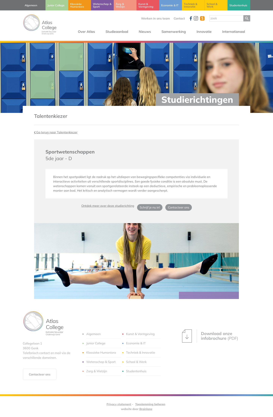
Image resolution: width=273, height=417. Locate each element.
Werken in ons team (155, 18)
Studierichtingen (197, 99)
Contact (179, 18)
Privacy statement (119, 404)
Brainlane (145, 409)
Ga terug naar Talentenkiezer (56, 132)
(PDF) (210, 336)
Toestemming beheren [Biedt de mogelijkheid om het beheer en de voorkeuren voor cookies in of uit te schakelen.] (150, 404)
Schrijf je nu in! (150, 207)
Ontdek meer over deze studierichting (107, 205)
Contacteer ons (178, 207)
